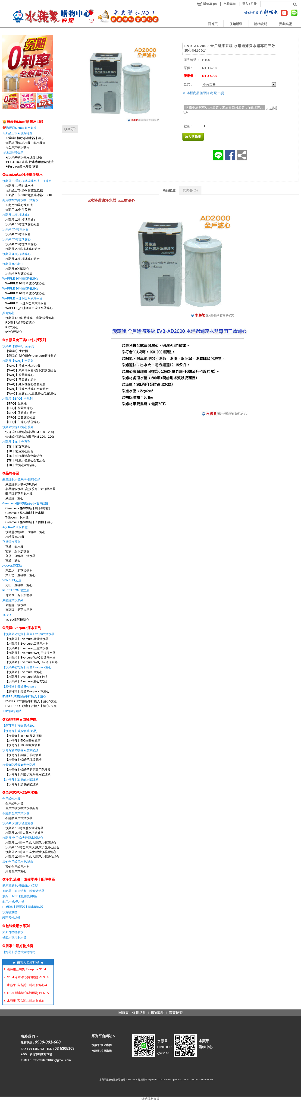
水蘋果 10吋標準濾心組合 (22, 224)
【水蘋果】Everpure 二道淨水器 (26, 643)
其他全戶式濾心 (15, 871)
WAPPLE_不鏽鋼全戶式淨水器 (26, 303)
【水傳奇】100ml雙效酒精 (23, 745)
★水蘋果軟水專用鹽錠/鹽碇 (23, 157)
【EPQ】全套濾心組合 (20, 417)
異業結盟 (285, 24)
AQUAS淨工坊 (12, 565)
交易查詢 (229, 4)
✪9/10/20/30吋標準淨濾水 (22, 175)
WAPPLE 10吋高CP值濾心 (20, 278)
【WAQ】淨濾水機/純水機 (22, 365)
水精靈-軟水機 (14, 536)
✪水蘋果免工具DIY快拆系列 (24, 340)
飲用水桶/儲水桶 (13, 901)
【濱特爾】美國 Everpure (19, 686)
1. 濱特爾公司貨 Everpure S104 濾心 (28, 969)
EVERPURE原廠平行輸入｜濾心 (24, 696)
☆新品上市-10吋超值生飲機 (24, 190)
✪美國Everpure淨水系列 (21, 628)
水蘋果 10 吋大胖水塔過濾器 (24, 828)
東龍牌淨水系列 (12, 600)
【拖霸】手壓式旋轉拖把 (18, 952)
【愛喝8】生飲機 (16, 351)
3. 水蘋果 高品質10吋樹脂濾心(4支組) (29, 985)
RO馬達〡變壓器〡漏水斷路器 (22, 907)
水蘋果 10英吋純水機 (19, 186)
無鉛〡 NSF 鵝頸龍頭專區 (19, 896)
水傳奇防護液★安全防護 (18, 765)
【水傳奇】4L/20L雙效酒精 (23, 736)
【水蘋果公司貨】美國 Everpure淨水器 (28, 634)
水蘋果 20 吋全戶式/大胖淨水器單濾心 (30, 852)
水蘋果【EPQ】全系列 (17, 398)
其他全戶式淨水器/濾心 (17, 861)
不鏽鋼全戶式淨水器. (19, 818)
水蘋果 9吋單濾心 (17, 268)
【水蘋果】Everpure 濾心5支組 (26, 676)
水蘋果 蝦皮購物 (101, 1045)
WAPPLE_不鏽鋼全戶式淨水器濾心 (29, 308)
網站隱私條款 (150, 1099)
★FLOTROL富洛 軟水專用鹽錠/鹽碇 (29, 162)
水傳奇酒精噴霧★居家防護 (20, 750)
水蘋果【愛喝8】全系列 (18, 346)
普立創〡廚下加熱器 (18, 595)
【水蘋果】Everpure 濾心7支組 (26, 681)
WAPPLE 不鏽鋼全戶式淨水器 (22, 298)
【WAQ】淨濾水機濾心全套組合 (27, 389)
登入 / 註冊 (249, 4)
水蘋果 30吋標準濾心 (16, 254)
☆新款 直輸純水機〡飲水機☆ (25, 142)
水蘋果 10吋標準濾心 (16, 214)
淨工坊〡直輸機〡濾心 (20, 575)
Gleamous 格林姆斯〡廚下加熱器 (27, 508)
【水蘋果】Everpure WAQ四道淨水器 (30, 657)
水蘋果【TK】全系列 (16, 441)
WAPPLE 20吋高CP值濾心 (20, 288)
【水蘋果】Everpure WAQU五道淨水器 (31, 662)
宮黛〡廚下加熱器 (17, 551)
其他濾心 (8, 313)
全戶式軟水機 (11, 798)
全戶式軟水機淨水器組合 (21, 808)
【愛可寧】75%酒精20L (18, 725)
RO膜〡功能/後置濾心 (20, 322)
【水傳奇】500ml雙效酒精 (23, 740)
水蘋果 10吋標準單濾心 (21, 219)
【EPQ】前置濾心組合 (20, 412)
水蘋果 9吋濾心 (12, 264)
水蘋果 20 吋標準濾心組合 (23, 249)
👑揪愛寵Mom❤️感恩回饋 (23, 122)
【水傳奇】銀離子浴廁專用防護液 (27, 774)
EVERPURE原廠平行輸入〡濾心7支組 (31, 706)
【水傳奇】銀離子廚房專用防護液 (27, 769)
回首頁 (213, 24)
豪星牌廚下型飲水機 (18, 493)
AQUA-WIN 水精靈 (15, 527)
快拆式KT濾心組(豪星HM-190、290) (29, 436)
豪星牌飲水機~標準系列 (21, 484)
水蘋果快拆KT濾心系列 (17, 427)
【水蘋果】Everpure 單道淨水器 (26, 639)
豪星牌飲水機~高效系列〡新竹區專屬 (30, 489)
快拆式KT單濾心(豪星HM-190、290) (29, 432)
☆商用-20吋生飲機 (18, 209)
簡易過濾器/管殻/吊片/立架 (20, 885)
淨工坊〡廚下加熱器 (18, 570)
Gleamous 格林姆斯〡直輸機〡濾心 (29, 522)
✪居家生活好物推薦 (17, 946)
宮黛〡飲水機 (14, 546)
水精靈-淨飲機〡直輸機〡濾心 (25, 532)
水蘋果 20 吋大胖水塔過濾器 (24, 832)
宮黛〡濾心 (12, 560)
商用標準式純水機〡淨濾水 (20, 200)
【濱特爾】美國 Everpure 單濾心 (27, 691)
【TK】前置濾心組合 (19, 451)
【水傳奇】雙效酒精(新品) (20, 731)
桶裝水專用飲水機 (14, 937)
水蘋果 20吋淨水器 (18, 234)
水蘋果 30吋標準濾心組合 (22, 259)
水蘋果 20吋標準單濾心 (21, 244)
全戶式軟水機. (14, 803)
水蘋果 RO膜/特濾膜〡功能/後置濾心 (29, 318)
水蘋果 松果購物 (101, 1051)
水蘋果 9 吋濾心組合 (19, 273)
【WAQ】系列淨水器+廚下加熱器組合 (30, 370)
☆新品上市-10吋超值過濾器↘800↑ (28, 195)
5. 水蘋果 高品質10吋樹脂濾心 (24, 1000)
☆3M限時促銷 (11, 711)
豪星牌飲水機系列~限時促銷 (21, 479)
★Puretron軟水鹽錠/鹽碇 (21, 166)
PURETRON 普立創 (15, 590)
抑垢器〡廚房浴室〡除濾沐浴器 (23, 891)
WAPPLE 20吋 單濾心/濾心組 (25, 293)
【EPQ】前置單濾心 (19, 408)
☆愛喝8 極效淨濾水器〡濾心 (24, 138)
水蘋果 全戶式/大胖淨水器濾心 (22, 838)
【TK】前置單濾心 (17, 446)
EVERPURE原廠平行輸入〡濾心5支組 (31, 701)
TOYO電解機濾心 (17, 619)
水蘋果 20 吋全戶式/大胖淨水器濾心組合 (32, 856)
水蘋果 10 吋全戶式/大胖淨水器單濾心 (30, 842)
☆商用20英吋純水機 (19, 205)
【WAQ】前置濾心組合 (21, 379)
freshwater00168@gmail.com (52, 1060)
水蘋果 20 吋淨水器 (15, 229)
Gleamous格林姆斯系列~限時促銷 (25, 503)
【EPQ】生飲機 (16, 403)
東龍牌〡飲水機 (15, 605)
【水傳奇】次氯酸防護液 (21, 784)
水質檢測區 (9, 912)
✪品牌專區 (10, 473)
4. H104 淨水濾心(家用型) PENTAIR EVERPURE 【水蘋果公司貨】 (49, 993)
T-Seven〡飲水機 (16, 517)
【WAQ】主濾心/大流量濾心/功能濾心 (30, 393)
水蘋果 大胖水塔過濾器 (17, 823)
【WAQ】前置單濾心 (19, 375)
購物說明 (260, 24)
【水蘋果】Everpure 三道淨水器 (26, 648)
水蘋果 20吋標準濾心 (16, 239)
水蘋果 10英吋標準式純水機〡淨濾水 (27, 181)
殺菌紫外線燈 (11, 917)
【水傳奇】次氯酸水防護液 (20, 779)
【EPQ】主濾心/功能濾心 (22, 422)
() (206, 3)
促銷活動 (235, 24)
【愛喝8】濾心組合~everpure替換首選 (31, 355)
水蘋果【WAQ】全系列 (18, 361)
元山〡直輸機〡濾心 (18, 585)
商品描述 (169, 190)
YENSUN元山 (11, 580)
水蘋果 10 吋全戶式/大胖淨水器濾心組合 (32, 847)
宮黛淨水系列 (11, 542)
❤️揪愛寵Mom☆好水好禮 (19, 128)
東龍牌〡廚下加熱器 (18, 609)
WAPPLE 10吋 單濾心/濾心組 (25, 283)
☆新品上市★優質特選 (17, 133)
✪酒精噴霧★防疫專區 (19, 719)
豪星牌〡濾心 (14, 498)
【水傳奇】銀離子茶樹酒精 (23, 755)
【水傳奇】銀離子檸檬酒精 (23, 759)
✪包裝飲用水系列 (16, 926)
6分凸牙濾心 (13, 332)
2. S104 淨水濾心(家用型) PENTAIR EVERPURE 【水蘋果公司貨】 (49, 977)
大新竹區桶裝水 (12, 932)
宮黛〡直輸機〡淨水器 (20, 556)
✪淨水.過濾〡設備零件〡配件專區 (28, 879)
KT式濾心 (11, 327)
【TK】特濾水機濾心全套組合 (25, 460)
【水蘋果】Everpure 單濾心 (23, 672)
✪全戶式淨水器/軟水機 (20, 792)
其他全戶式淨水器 (17, 866)
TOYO (6, 615)
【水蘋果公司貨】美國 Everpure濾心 (26, 667)
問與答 (190, 190)
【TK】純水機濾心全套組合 (23, 456)
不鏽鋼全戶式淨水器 (15, 813)
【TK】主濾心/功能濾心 (21, 465)
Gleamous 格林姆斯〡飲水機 (24, 513)
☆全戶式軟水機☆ (17, 147)
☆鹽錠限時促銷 (12, 152)
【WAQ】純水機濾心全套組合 (25, 384)
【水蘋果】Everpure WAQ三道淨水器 (30, 653)
